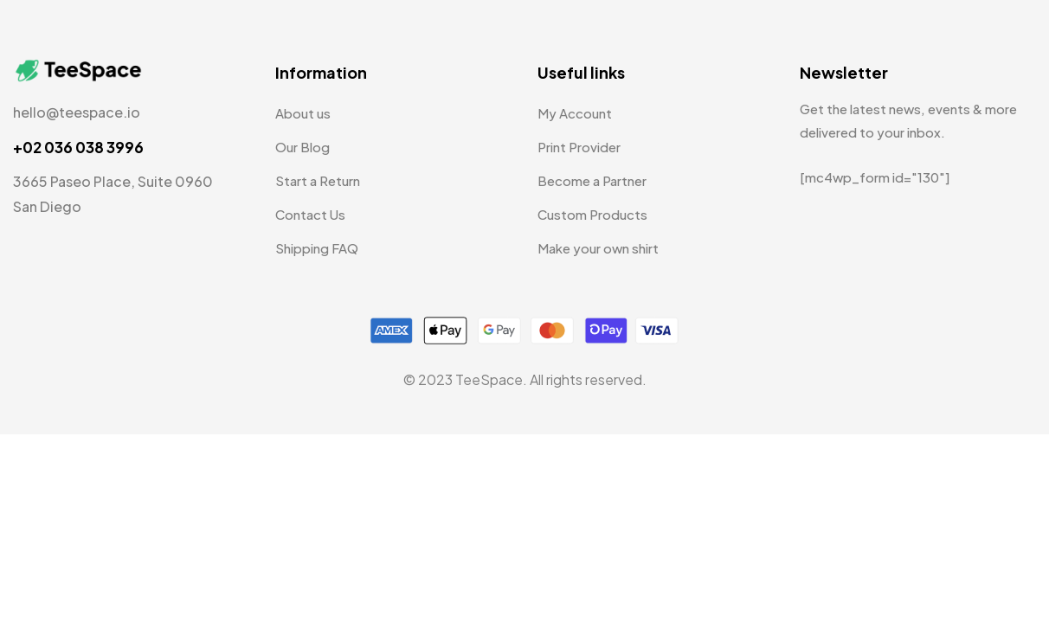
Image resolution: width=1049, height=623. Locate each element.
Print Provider (579, 146)
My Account (574, 113)
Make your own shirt (598, 248)
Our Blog (302, 146)
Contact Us (310, 214)
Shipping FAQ (316, 248)
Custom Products (592, 214)
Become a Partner (592, 180)
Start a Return (317, 180)
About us (303, 113)
